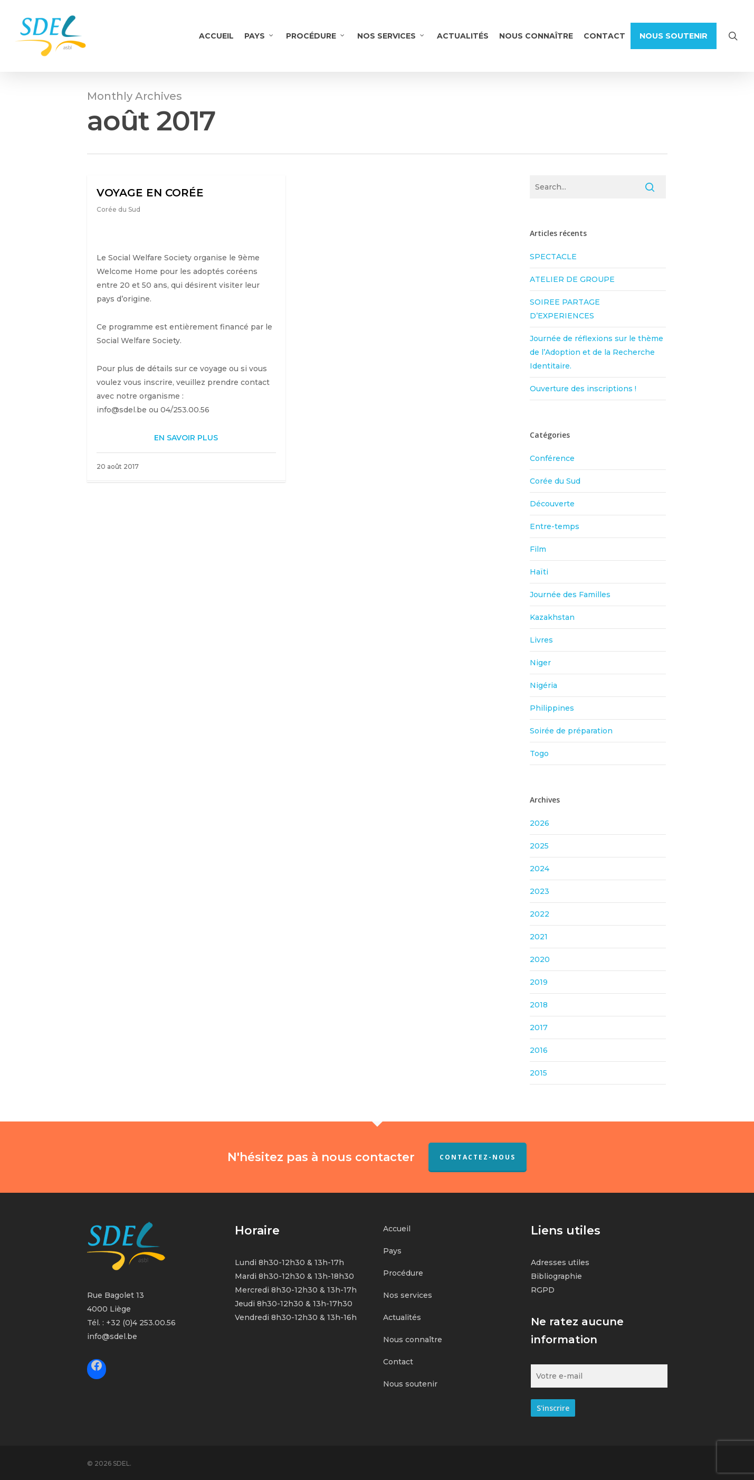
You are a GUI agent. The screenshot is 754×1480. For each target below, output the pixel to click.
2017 (539, 1027)
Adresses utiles (560, 1262)
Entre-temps (554, 526)
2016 (539, 1050)
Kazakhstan (552, 617)
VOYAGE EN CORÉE (150, 192)
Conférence (552, 458)
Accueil (397, 1228)
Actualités (402, 1317)
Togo (539, 753)
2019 (539, 982)
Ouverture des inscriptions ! (583, 388)
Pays (392, 1251)
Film (538, 549)
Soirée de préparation (571, 731)
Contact (398, 1361)
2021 (539, 936)
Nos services (407, 1295)
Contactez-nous (478, 1157)
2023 (539, 891)
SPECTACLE (553, 256)
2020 (540, 959)
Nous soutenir (410, 1384)
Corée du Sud (118, 209)
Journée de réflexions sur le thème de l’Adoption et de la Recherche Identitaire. (596, 352)
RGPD (543, 1290)
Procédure (403, 1273)
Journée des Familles (570, 594)
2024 (539, 868)
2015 (538, 1073)
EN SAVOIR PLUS (186, 437)
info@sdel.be (112, 1336)
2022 (539, 914)
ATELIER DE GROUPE (572, 279)
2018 (539, 1005)
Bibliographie (556, 1276)
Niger (540, 662)
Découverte (552, 503)
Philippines (552, 708)
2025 (539, 846)
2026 (539, 823)
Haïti (539, 572)
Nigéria (543, 685)
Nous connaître (412, 1339)
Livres (541, 640)
